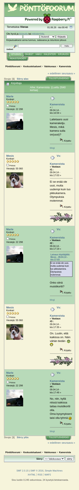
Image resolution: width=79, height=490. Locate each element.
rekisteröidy (38, 33)
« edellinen (54, 73)
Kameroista (57, 104)
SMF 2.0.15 (22, 470)
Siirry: (39, 459)
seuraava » (68, 73)
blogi (52, 148)
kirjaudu (23, 33)
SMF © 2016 (36, 470)
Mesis (10, 155)
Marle (9, 96)
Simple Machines (54, 470)
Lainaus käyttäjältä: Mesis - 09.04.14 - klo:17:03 (60, 257)
